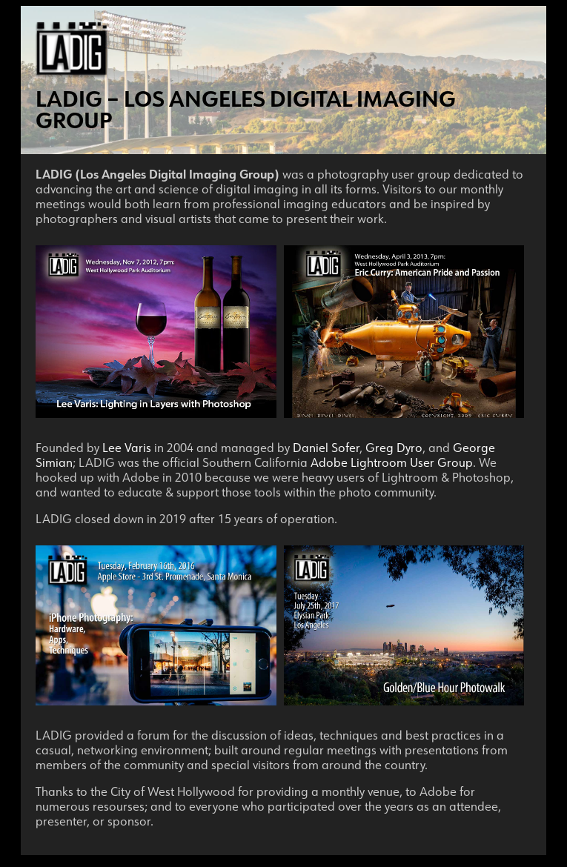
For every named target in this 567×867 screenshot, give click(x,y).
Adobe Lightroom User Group (392, 462)
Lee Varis (126, 447)
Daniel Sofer (326, 447)
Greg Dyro (393, 447)
